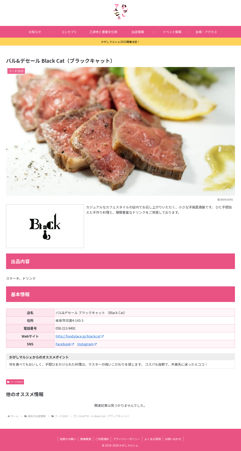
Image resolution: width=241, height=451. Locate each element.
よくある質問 (152, 439)
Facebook (65, 344)
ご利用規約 (102, 439)
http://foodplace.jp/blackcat (80, 336)
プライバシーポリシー (126, 439)
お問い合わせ (173, 439)
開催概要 (85, 439)
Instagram (87, 344)
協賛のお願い (68, 439)
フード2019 (15, 381)
